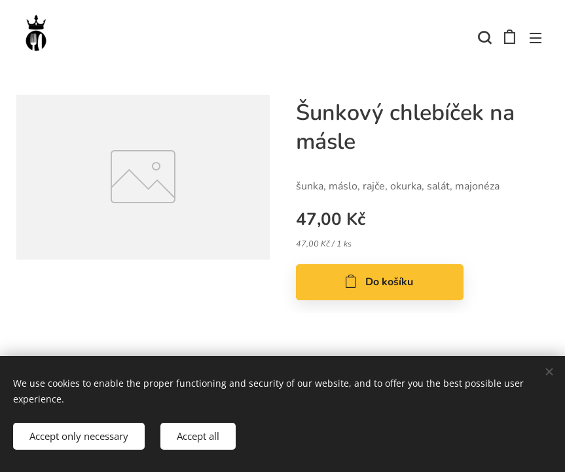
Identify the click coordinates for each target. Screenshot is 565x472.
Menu (535, 38)
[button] (483, 37)
